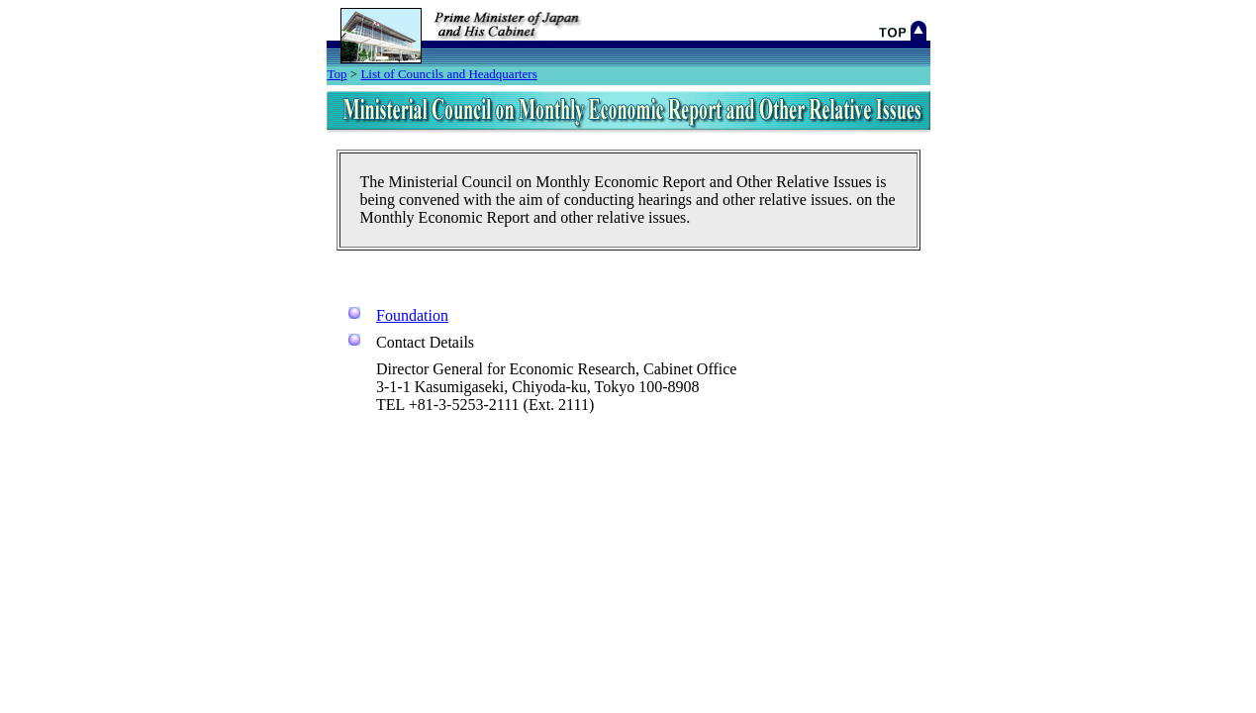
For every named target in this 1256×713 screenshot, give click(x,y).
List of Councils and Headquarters (448, 73)
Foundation (412, 315)
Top (337, 73)
